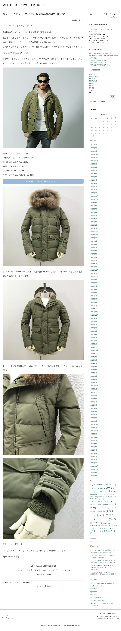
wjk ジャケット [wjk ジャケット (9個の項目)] (101, 496)
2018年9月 (94, 202)
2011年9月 (94, 472)
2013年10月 (94, 392)
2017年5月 (94, 254)
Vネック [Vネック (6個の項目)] (94, 488)
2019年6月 (94, 173)
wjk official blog (95, 589)
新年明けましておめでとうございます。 (101, 62)
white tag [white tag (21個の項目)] (102, 488)
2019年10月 (94, 161)
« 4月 (92, 136)
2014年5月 (94, 370)
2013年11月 (94, 389)
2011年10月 (94, 469)
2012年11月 (94, 427)
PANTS (91, 88)
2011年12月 (94, 463)
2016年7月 (94, 286)
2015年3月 (94, 337)
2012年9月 (94, 434)
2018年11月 (94, 196)
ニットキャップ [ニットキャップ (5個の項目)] (110, 523)
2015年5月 (94, 331)
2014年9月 (94, 357)
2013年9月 (94, 395)
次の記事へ (50, 586)
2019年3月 (94, 183)
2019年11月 (94, 157)
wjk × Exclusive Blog (97, 600)
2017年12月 (94, 231)
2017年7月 (94, 247)
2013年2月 (94, 418)
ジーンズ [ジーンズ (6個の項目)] (100, 508)
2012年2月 (94, 456)
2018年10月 (94, 199)
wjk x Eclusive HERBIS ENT (25, 5)
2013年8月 (94, 398)
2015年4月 (94, 334)
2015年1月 (94, 344)
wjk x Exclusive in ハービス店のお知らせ (101, 53)
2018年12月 (94, 193)
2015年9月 (94, 318)
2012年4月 (94, 450)
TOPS (91, 90)
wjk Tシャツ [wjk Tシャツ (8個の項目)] (99, 494)
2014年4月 (94, 373)
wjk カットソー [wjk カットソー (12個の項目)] (110, 494)
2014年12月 (94, 347)
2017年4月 (94, 257)
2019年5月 (94, 177)
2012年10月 (94, 431)
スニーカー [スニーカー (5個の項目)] (107, 508)
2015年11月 (94, 312)
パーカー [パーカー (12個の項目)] (93, 526)
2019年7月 (94, 170)
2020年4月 (94, 145)
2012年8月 (94, 437)
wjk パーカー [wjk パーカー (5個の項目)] (105, 499)
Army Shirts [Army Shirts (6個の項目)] (93, 485)
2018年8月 (94, 206)
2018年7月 (94, 209)
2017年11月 (94, 235)
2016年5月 (94, 292)
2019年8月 (94, 167)
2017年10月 (94, 238)
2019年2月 (94, 186)
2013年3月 (94, 415)
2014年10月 (94, 353)
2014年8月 (94, 360)
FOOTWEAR (93, 81)
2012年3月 (94, 453)
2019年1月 (94, 190)
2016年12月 (94, 270)
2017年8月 (94, 244)
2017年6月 (94, 251)
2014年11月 (94, 350)
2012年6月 (94, 443)
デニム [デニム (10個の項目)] (103, 523)
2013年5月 (94, 408)
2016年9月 (94, 280)
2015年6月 (94, 328)
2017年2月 (94, 263)
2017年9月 (94, 241)
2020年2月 (94, 148)
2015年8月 (94, 321)
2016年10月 (94, 276)
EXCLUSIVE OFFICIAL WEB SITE (102, 583)
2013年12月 (94, 386)
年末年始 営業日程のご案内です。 (99, 65)
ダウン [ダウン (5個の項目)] (92, 511)
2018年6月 (94, 212)
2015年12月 (94, 308)
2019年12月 (94, 154)
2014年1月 (94, 382)
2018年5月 (94, 215)
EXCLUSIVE (96, 546)
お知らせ (92, 74)
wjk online (93, 592)
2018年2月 (94, 225)
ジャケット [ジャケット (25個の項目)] (107, 504)
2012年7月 (94, 440)
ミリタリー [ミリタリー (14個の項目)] (110, 528)
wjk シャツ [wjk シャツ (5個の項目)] (93, 496)
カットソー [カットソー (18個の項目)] (111, 501)
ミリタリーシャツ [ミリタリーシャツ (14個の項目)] (98, 531)
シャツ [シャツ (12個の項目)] (98, 505)
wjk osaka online (95, 597)
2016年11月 (94, 273)
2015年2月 (94, 341)
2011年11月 (94, 466)
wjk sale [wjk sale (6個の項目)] (92, 494)
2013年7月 (94, 402)
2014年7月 (94, 363)
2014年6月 (94, 366)
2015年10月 (94, 315)
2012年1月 (94, 460)
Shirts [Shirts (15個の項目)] (108, 484)
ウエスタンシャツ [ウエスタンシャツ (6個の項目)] (100, 501)
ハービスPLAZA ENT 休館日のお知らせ (103, 550)
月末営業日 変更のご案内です (98, 60)
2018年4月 (94, 218)
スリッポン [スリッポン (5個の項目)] (114, 508)
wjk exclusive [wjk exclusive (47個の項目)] (108, 491)
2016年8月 (94, 283)
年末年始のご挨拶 (96, 555)
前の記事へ (40, 586)
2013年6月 (94, 405)
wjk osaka (93, 594)
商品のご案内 (21, 582)
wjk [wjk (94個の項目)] (109, 488)
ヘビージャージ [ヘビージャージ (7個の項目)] (103, 526)
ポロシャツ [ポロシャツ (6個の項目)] (101, 528)
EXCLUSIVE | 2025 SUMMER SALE (102, 572)
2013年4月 (94, 411)
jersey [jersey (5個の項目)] (104, 485)
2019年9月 (94, 164)
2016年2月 (94, 302)
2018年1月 (94, 228)
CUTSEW (92, 79)
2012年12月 (94, 424)
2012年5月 (94, 447)
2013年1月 (94, 421)
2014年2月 (94, 379)
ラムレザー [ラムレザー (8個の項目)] (110, 531)
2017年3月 (94, 260)
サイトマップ (94, 541)
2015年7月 (94, 325)
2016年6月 (94, 289)
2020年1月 (94, 151)
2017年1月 (94, 267)
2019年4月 (94, 180)
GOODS (91, 83)
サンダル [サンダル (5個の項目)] (92, 504)
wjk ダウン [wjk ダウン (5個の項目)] (111, 496)
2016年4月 (94, 296)
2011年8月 (94, 476)
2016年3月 (94, 299)
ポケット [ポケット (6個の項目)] (94, 528)
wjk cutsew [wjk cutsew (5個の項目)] (96, 492)
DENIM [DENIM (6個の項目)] (99, 485)
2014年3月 (94, 376)
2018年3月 (94, 222)
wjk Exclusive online (97, 586)
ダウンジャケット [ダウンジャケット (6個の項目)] (99, 511)
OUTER (13, 582)
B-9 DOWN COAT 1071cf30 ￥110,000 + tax (43, 181)
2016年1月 (94, 305)
